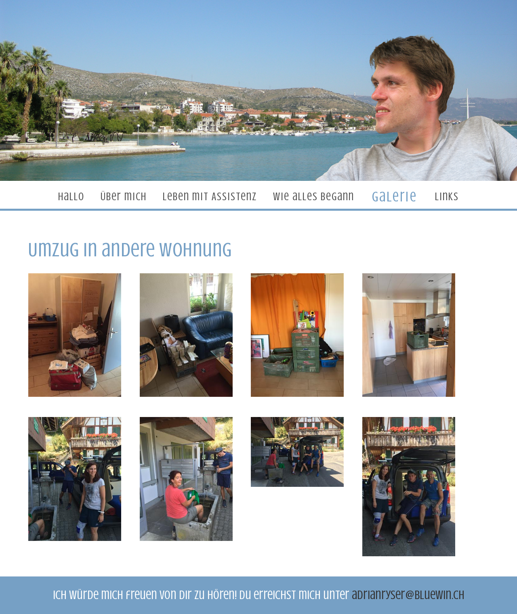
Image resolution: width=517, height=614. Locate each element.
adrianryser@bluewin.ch (408, 595)
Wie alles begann (313, 197)
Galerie (394, 196)
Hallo (71, 197)
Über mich (124, 197)
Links (447, 197)
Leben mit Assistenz (210, 197)
